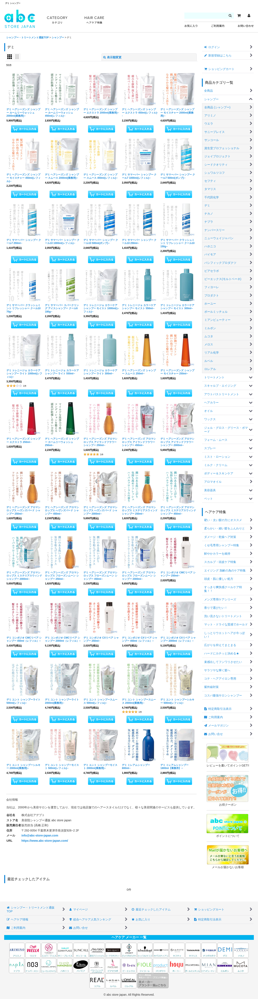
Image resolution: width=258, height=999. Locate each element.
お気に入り (191, 26)
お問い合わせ (246, 26)
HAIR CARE (94, 20)
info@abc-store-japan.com (39, 835)
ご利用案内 (218, 26)
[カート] (239, 16)
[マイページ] (249, 16)
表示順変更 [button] (112, 57)
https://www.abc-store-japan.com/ (44, 840)
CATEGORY (57, 20)
